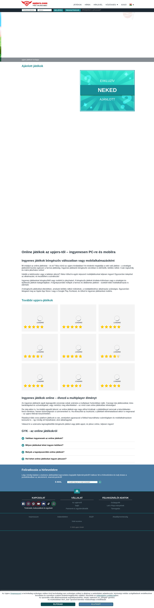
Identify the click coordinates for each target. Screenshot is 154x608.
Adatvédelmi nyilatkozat (96, 43)
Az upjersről (77, 502)
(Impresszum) (15, 593)
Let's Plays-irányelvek (115, 505)
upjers (34, 3)
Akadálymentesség (120, 517)
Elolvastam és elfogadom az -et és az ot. (105, 42)
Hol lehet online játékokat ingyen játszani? (46, 459)
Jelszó (86, 31)
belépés (105, 15)
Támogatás (115, 508)
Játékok (77, 5)
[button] (77, 491)
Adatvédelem (62, 517)
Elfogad (58, 604)
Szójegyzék (115, 502)
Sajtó (77, 505)
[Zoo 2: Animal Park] (0, 36)
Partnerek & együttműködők (77, 508)
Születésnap (90, 36)
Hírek (87, 5)
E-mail (86, 26)
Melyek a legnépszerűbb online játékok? (44, 452)
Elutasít (96, 604)
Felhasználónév (92, 21)
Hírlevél (98, 5)
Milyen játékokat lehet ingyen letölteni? (44, 445)
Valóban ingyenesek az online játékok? (44, 438)
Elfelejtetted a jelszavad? (91, 10)
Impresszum (34, 517)
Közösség (111, 5)
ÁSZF (113, 41)
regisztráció (72, 10)
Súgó (123, 5)
